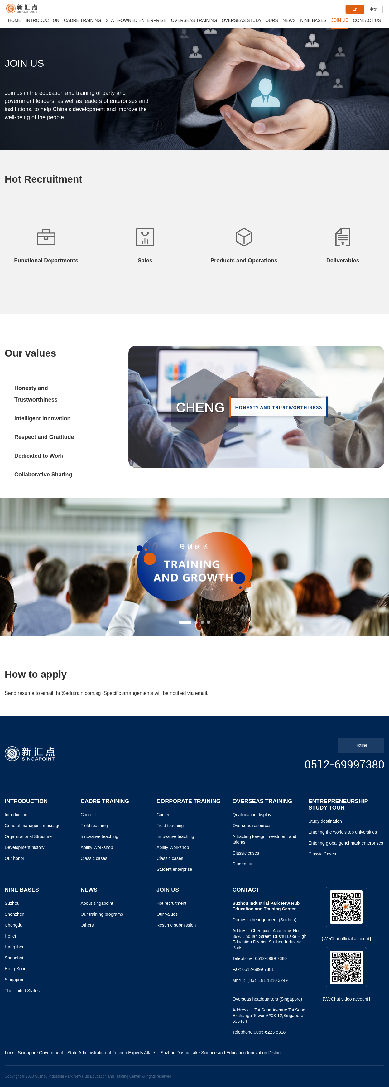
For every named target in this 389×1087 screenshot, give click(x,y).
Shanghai (14, 957)
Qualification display (252, 814)
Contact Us (367, 20)
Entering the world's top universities (342, 832)
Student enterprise (174, 869)
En (355, 9)
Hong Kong (15, 968)
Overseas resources (252, 825)
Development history (25, 847)
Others (87, 925)
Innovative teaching (99, 836)
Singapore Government (40, 1052)
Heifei (10, 935)
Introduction (42, 20)
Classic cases (94, 858)
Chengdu (13, 925)
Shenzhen (14, 914)
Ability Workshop (97, 847)
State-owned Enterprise (136, 20)
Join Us (339, 19)
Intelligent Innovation (42, 418)
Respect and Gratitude (44, 436)
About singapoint (97, 903)
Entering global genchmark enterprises (345, 843)
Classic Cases (322, 853)
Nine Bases (313, 20)
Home (14, 20)
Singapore (15, 979)
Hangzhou (15, 946)
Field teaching (94, 825)
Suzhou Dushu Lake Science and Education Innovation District (221, 1052)
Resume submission (176, 925)
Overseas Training (194, 20)
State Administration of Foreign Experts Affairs (111, 1052)
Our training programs (102, 914)
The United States (22, 990)
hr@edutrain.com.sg (78, 693)
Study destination (325, 821)
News (289, 20)
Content (88, 814)
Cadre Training (82, 20)
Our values (167, 914)
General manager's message (32, 825)
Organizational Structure (28, 836)
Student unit (244, 863)
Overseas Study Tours (250, 20)
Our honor (14, 858)
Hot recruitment (171, 903)
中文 (373, 9)
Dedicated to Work (39, 454)
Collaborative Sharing (43, 473)
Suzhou (12, 903)
